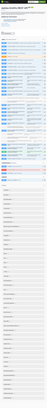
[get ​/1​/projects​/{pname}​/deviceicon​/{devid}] (23, 74)
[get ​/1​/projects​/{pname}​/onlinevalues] (23, 164)
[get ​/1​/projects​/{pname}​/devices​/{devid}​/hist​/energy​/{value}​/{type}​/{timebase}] (23, 99)
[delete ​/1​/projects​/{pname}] (23, 175)
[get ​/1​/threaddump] (23, 178)
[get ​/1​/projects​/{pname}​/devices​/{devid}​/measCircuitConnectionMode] (23, 85)
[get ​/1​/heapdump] (23, 171)
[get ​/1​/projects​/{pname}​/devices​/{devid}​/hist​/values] (23, 126)
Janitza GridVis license (5, 25)
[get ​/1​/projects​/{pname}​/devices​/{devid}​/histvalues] (23, 122)
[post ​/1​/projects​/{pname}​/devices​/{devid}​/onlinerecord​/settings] (23, 156)
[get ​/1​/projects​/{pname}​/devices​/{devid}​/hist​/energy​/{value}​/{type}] (23, 103)
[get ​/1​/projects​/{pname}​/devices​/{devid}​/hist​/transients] (23, 118)
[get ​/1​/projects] (23, 53)
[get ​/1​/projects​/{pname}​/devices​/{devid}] (23, 92)
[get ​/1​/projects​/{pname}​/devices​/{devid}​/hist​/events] (23, 107)
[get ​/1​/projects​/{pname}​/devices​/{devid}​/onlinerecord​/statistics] (23, 160)
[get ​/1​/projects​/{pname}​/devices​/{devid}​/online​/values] (23, 149)
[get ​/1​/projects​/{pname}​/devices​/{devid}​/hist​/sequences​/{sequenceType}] (23, 114)
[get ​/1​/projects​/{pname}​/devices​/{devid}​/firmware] (23, 77)
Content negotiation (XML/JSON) (10, 21)
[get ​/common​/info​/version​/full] (23, 60)
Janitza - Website (4, 23)
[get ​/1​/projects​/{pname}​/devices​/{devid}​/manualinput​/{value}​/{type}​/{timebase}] (23, 141)
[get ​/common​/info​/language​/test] (23, 185)
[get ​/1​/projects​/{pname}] (23, 46)
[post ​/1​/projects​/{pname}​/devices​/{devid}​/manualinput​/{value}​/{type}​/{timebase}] (23, 145)
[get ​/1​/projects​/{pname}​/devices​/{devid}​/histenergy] (23, 96)
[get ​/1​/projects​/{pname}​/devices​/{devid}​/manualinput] (23, 138)
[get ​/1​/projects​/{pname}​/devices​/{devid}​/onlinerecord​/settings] (23, 153)
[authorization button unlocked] (44, 43)
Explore (42, 1)
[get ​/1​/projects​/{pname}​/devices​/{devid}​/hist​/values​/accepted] (23, 134)
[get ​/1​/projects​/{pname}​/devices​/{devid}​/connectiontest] (23, 89)
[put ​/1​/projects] (23, 57)
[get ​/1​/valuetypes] (23, 63)
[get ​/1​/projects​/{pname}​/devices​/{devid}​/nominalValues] (23, 81)
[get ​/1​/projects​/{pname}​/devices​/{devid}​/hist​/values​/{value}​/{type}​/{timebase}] (23, 130)
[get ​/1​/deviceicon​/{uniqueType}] (23, 43)
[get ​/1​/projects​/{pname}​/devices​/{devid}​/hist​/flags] (23, 111)
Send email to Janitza (5, 24)
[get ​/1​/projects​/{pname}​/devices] (23, 50)
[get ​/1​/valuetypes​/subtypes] (23, 67)
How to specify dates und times (10, 19)
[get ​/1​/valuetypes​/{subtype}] (23, 70)
